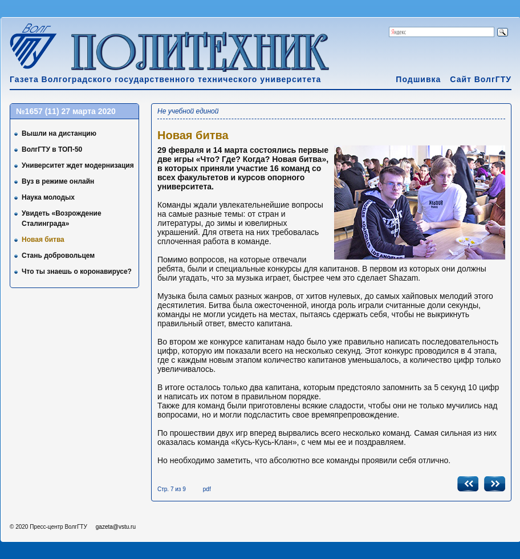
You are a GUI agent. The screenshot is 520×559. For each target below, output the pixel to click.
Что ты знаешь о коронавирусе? (77, 272)
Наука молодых (48, 197)
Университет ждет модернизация (78, 165)
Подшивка (418, 79)
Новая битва (43, 240)
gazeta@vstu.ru (116, 527)
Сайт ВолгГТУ (480, 79)
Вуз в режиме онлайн (58, 181)
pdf (207, 489)
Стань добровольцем (58, 256)
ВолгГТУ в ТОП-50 (52, 149)
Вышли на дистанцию (59, 133)
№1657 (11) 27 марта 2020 (66, 111)
